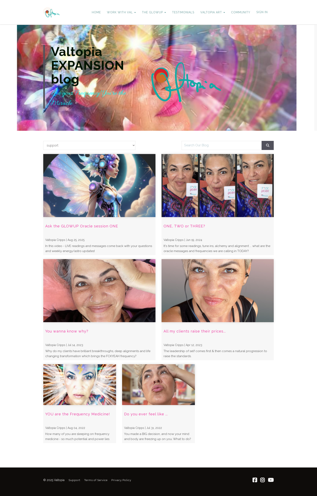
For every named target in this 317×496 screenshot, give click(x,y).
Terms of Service (96, 480)
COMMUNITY (240, 12)
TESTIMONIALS (183, 12)
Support (74, 480)
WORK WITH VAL (121, 12)
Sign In (262, 12)
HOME (96, 12)
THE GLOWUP (154, 12)
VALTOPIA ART (212, 12)
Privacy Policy (121, 480)
